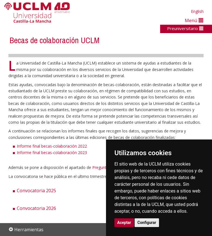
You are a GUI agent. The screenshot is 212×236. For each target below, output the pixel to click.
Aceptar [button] (124, 222)
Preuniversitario (185, 28)
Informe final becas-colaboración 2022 (52, 146)
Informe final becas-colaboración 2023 (52, 152)
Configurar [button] (146, 222)
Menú (194, 20)
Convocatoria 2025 (36, 190)
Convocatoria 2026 (36, 208)
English (197, 11)
